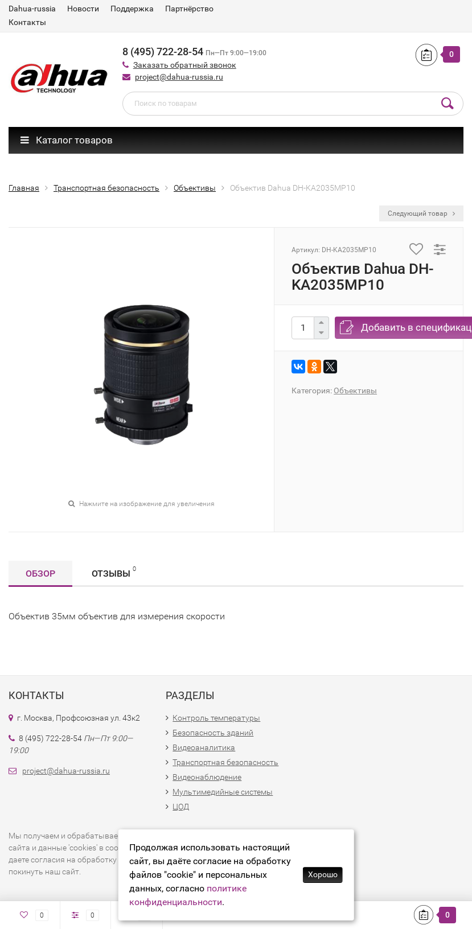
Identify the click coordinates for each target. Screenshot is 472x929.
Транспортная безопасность (225, 762)
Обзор (40, 573)
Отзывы (114, 572)
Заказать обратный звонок (184, 64)
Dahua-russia (32, 8)
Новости (83, 8)
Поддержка (132, 8)
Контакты (27, 22)
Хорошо (323, 874)
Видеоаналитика (204, 747)
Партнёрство (189, 8)
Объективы (355, 390)
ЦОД (181, 806)
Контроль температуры (216, 717)
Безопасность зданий (213, 732)
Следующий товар (421, 213)
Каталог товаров (66, 140)
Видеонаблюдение (207, 777)
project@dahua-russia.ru (179, 76)
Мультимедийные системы (223, 791)
